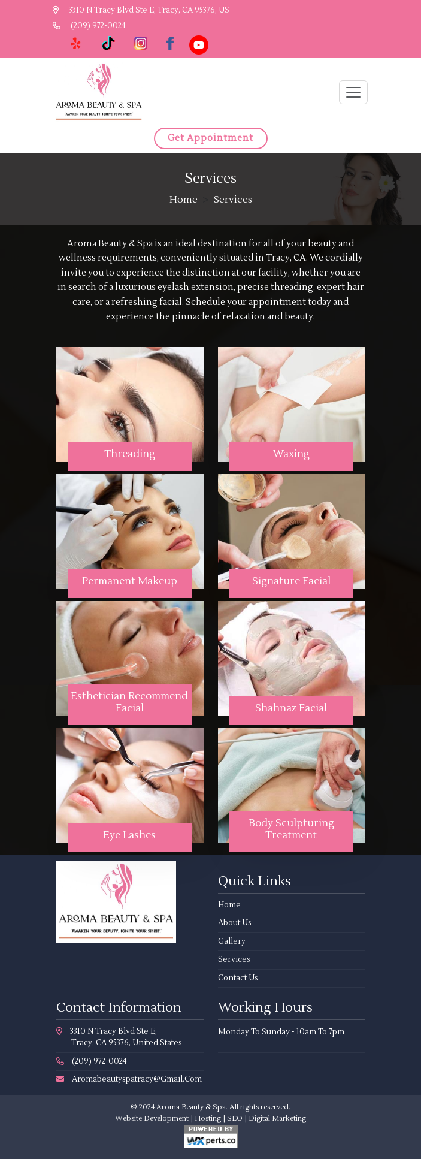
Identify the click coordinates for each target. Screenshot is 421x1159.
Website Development (152, 1118)
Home (183, 200)
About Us (235, 923)
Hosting (208, 1118)
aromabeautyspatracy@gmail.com (129, 1079)
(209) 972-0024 (89, 26)
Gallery (232, 941)
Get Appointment (210, 138)
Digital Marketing (277, 1118)
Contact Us (238, 978)
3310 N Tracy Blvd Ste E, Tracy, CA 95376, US (141, 10)
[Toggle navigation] (353, 92)
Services (234, 959)
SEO (235, 1118)
